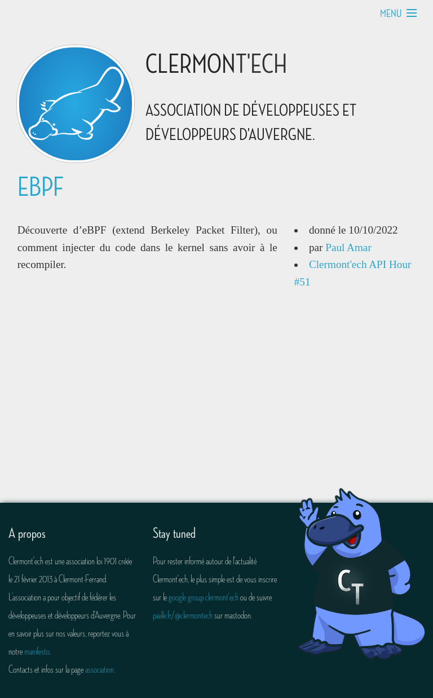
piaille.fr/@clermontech (183, 615)
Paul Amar (348, 247)
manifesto (37, 651)
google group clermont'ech (203, 597)
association (99, 669)
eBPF (40, 187)
